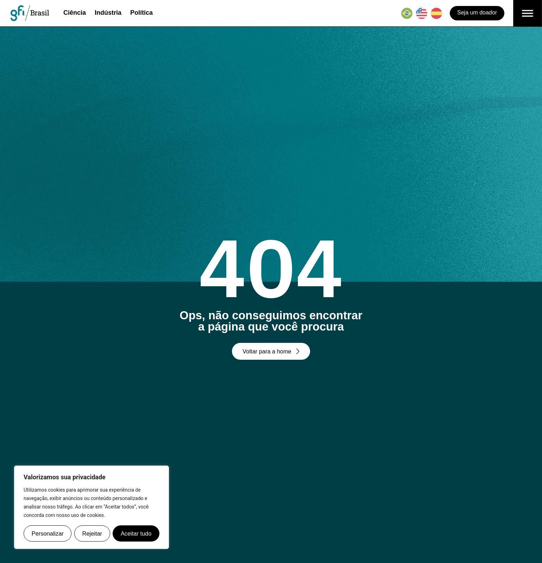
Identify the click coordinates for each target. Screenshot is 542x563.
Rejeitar (92, 533)
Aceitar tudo (136, 533)
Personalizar (47, 533)
